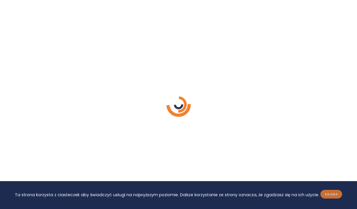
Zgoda (331, 194)
